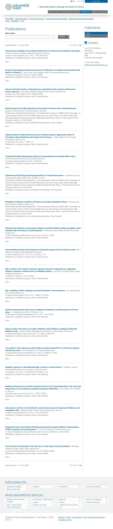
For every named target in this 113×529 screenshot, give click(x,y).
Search (80, 1)
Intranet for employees (94, 499)
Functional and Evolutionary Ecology (57, 19)
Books (88, 36)
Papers (88, 33)
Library (61, 502)
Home (51, 12)
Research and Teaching (70, 12)
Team (94, 12)
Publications (85, 12)
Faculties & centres (40, 505)
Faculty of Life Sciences (36, 19)
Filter (62, 37)
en (73, 1)
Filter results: (10, 33)
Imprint (68, 517)
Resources (103, 12)
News (58, 12)
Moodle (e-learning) (92, 502)
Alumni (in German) (13, 489)
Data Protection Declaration (93, 517)
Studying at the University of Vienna (15, 500)
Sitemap (61, 517)
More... (7, 62)
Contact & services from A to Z (68, 506)
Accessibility (77, 517)
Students (36, 487)
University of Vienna (21, 19)
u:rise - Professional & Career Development (14, 506)
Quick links (96, 1)
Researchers (63, 487)
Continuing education (93, 487)
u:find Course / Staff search (43, 499)
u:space (35, 502)
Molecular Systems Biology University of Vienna (62, 7)
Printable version (65, 520)
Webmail (62, 499)
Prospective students (13, 487)
